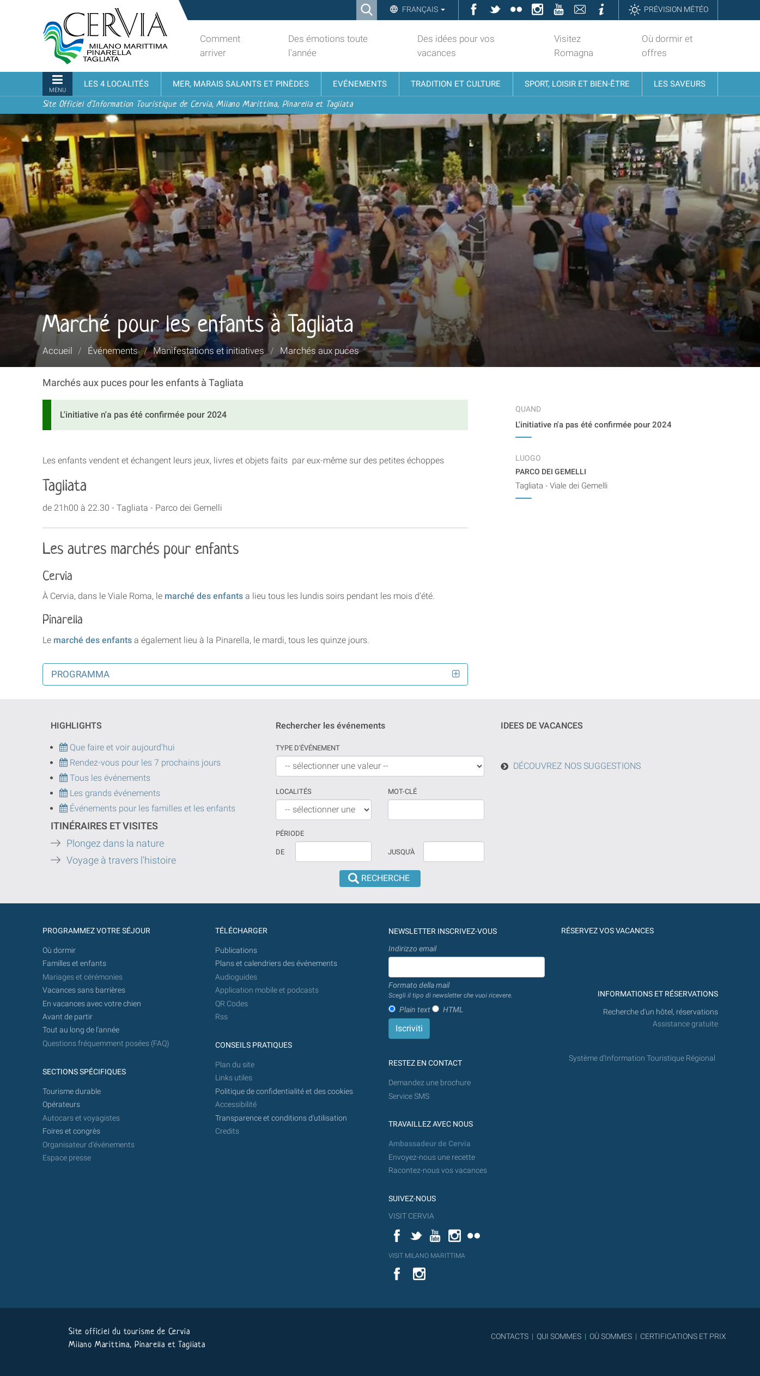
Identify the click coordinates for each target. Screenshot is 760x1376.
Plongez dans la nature (115, 843)
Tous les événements (104, 778)
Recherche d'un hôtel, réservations (660, 1012)
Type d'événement (308, 748)
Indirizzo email (412, 948)
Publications (236, 950)
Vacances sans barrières (83, 990)
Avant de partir (67, 1017)
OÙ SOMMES (610, 1336)
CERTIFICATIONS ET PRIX (683, 1336)
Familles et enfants (74, 963)
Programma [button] (80, 674)
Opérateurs (61, 1104)
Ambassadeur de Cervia (429, 1143)
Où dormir (59, 950)
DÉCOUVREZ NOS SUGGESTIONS (577, 766)
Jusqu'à (401, 852)
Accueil (57, 350)
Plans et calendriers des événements (276, 963)
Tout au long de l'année (80, 1030)
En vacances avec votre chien (92, 1003)
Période (290, 833)
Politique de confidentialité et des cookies (284, 1091)
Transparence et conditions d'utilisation (281, 1118)
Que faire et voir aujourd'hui (117, 747)
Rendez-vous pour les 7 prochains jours (145, 762)
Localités (294, 791)
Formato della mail (450, 990)
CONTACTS (509, 1336)
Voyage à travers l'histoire (121, 860)
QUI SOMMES (559, 1336)
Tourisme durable (71, 1091)
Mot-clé (402, 791)
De (280, 852)
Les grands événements (114, 793)
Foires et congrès (71, 1131)
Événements (113, 350)
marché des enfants (204, 596)
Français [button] (422, 9)
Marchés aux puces (319, 350)
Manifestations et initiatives (208, 350)
